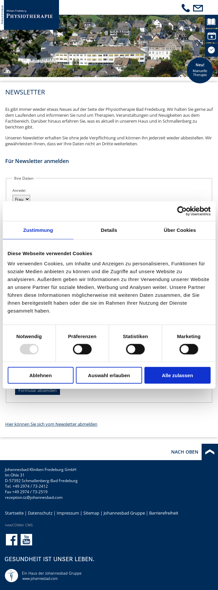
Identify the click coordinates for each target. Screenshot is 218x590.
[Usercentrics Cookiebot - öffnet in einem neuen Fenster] (181, 211)
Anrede (18, 190)
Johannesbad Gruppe (124, 513)
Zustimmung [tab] (38, 230)
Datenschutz (40, 513)
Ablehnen (41, 375)
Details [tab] (109, 230)
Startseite (14, 513)
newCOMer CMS (19, 524)
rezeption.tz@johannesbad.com (34, 497)
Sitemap (91, 513)
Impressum (68, 513)
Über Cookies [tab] (180, 230)
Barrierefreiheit (163, 513)
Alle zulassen (177, 375)
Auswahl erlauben (109, 375)
